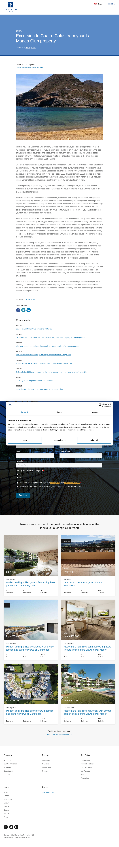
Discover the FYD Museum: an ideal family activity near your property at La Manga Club (50, 337)
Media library (47, 767)
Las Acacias (85, 771)
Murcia (33, 48)
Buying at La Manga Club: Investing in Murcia (34, 329)
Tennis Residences (88, 764)
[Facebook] (6, 827)
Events (6, 810)
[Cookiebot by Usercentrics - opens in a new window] (100, 405)
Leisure (7, 803)
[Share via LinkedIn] (28, 310)
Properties (85, 778)
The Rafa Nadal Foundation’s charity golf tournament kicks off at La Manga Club (47, 346)
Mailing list (46, 760)
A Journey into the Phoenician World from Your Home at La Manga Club (44, 363)
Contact (7, 774)
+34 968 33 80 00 (49, 792)
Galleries (45, 764)
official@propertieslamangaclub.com (29, 67)
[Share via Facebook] (18, 310)
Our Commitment (10, 764)
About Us (7, 760)
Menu (111, 4)
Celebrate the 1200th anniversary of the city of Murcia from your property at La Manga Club (51, 372)
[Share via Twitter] (23, 310)
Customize (60, 440)
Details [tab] (59, 412)
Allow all (94, 440)
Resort (44, 771)
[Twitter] (11, 827)
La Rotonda (85, 760)
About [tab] (95, 412)
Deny (25, 440)
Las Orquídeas (86, 767)
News (28, 48)
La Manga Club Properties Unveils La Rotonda (34, 381)
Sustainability (9, 771)
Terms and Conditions (22, 837)
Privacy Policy (8, 837)
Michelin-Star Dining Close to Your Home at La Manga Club (39, 389)
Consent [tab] (24, 412)
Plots (83, 774)
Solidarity (7, 767)
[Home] (10, 7)
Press (6, 817)
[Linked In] (16, 827)
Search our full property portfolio (59, 734)
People (6, 813)
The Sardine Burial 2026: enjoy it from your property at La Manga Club (43, 355)
